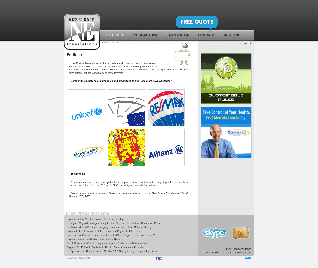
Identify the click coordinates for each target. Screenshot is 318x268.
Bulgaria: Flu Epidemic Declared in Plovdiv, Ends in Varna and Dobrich (105, 247)
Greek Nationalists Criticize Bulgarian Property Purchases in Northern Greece (108, 243)
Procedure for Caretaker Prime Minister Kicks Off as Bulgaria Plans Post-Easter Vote (112, 235)
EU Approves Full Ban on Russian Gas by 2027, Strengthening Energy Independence (113, 251)
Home (105, 43)
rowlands (233, 35)
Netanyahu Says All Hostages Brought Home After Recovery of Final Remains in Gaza (113, 223)
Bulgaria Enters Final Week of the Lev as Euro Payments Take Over (103, 231)
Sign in (248, 258)
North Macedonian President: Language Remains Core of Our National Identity (109, 227)
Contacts (206, 35)
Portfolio (114, 35)
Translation (178, 35)
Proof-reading (145, 35)
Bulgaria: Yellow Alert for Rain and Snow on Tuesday (95, 219)
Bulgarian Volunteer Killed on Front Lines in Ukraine (94, 239)
